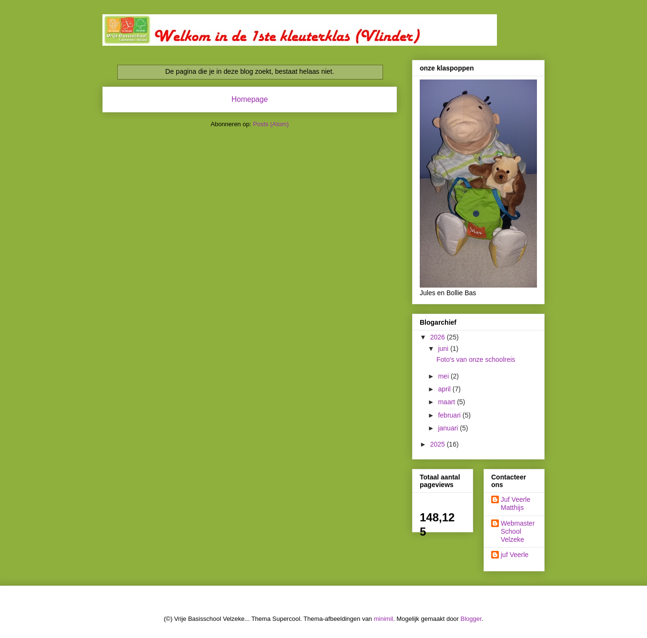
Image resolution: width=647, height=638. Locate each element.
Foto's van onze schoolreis (475, 359)
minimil (383, 618)
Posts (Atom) (271, 124)
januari (449, 428)
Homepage (250, 99)
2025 (438, 444)
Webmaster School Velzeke (518, 531)
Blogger (471, 618)
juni (444, 348)
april (445, 389)
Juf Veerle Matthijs (515, 503)
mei (444, 376)
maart (447, 402)
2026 (438, 337)
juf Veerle (514, 554)
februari (450, 415)
